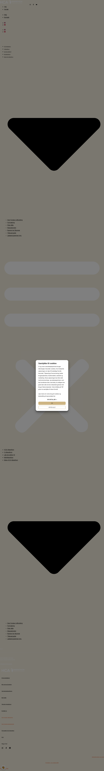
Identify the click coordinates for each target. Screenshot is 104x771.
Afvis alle (52, 407)
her (54, 396)
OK (52, 403)
